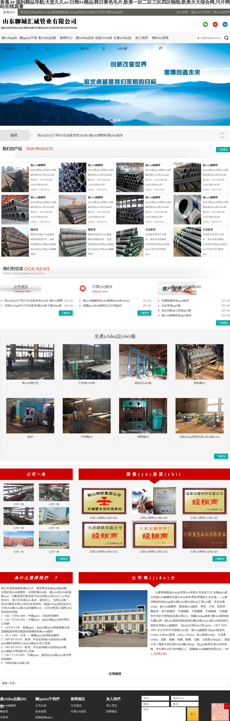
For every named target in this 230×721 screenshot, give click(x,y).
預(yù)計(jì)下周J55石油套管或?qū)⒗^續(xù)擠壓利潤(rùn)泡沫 (80, 135)
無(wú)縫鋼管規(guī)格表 (176, 315)
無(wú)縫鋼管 (8, 705)
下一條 (222, 138)
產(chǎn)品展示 (47, 43)
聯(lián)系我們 (221, 12)
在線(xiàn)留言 (103, 43)
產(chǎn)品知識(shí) (85, 43)
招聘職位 (111, 711)
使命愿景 (40, 711)
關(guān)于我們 (200, 12)
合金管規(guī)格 (171, 305)
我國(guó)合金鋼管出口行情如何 (102, 305)
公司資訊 (76, 705)
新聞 (13, 135)
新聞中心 (66, 37)
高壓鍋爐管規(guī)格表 (175, 300)
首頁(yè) (9, 12)
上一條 (222, 132)
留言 (164, 714)
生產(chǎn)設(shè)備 (123, 43)
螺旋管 (4, 711)
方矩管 (4, 717)
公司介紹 (40, 705)
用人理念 (111, 705)
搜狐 (4, 683)
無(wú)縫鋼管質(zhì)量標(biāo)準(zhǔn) (106, 300)
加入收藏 (182, 12)
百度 (12, 683)
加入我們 (141, 37)
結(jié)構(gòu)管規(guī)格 (176, 310)
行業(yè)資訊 (78, 711)
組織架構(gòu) (43, 717)
